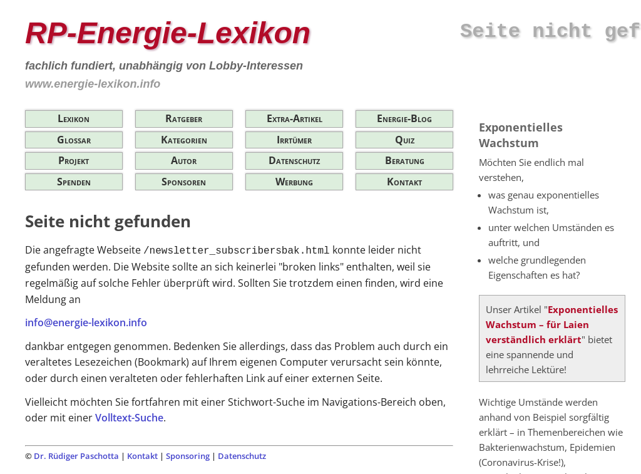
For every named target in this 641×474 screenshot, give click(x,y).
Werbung (294, 181)
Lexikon (74, 118)
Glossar (74, 140)
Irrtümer (294, 140)
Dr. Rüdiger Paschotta (76, 455)
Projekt (73, 160)
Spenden (74, 181)
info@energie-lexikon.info (86, 322)
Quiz (404, 140)
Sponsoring (188, 455)
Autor (184, 160)
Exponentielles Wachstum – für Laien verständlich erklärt (552, 324)
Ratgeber (183, 118)
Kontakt (404, 181)
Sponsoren (184, 181)
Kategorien (184, 140)
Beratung (404, 160)
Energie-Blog (404, 118)
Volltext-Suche (129, 418)
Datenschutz (294, 160)
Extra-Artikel (294, 118)
